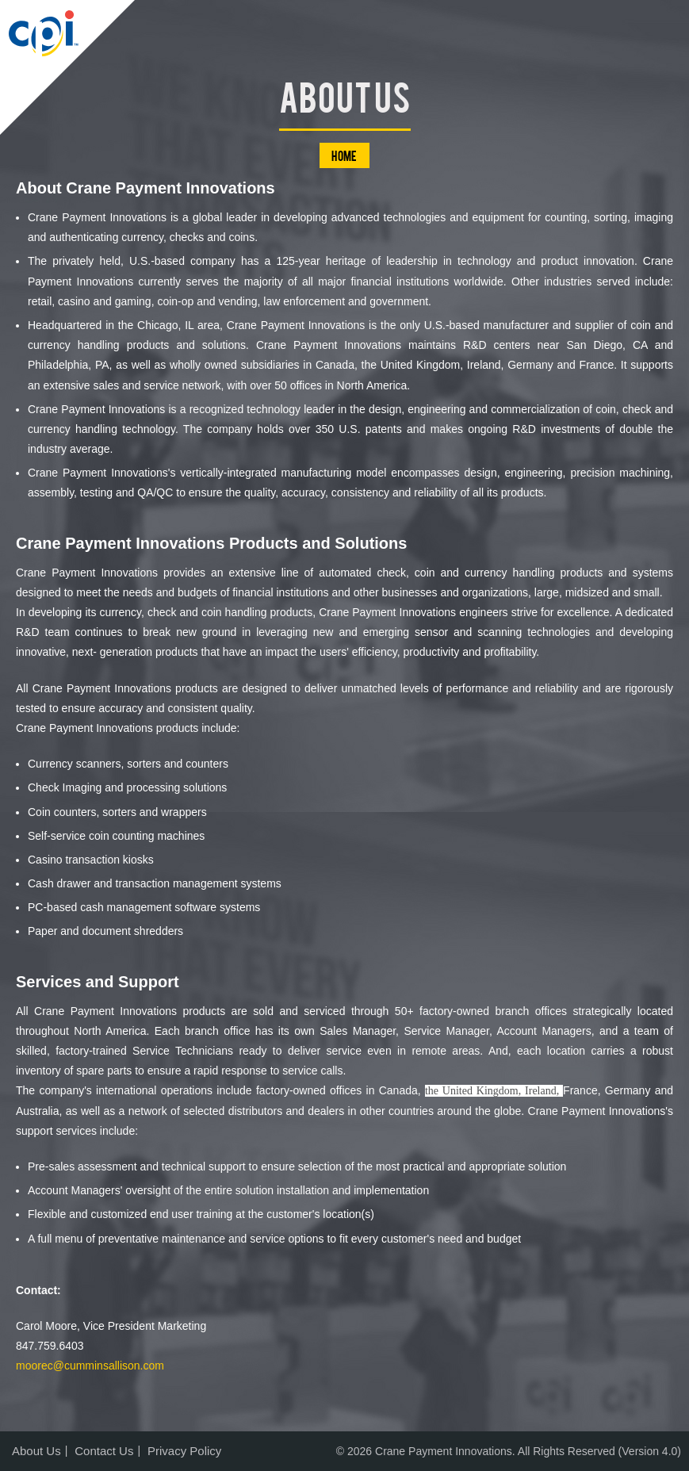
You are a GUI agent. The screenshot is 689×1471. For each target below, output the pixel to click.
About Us (36, 1451)
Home (344, 155)
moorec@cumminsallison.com (90, 1365)
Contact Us (104, 1451)
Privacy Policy (184, 1451)
